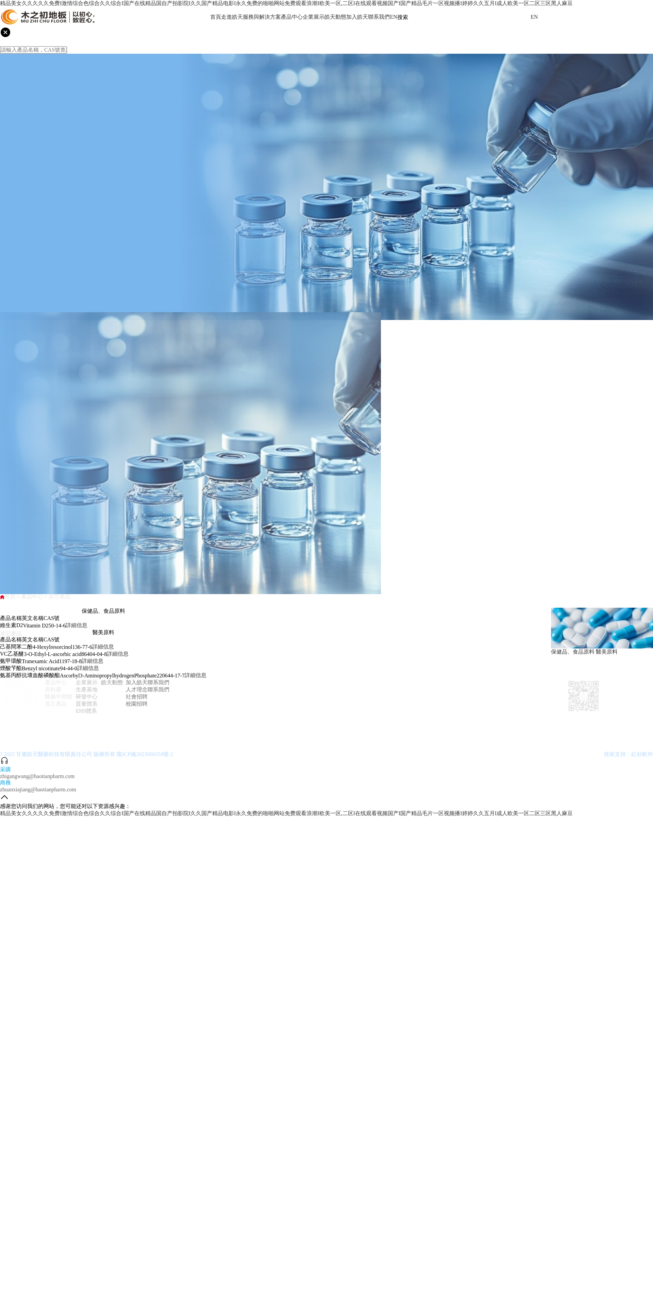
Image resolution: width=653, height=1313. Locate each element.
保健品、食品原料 (573, 652)
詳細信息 (76, 625)
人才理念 (130, 690)
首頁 (215, 17)
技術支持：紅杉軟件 (628, 758)
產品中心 (292, 17)
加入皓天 (357, 17)
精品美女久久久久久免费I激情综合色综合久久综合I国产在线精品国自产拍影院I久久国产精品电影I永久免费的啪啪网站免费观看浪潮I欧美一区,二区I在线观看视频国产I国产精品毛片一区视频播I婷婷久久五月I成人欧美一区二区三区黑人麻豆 (286, 3)
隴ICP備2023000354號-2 (145, 758)
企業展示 (313, 17)
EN (393, 17)
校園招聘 (130, 704)
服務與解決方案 (262, 17)
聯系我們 (379, 17)
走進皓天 (232, 17)
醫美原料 (607, 652)
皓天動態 (335, 17)
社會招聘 (130, 697)
